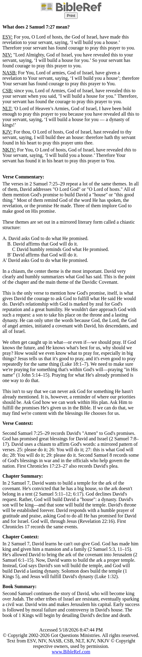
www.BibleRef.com (71, 651)
